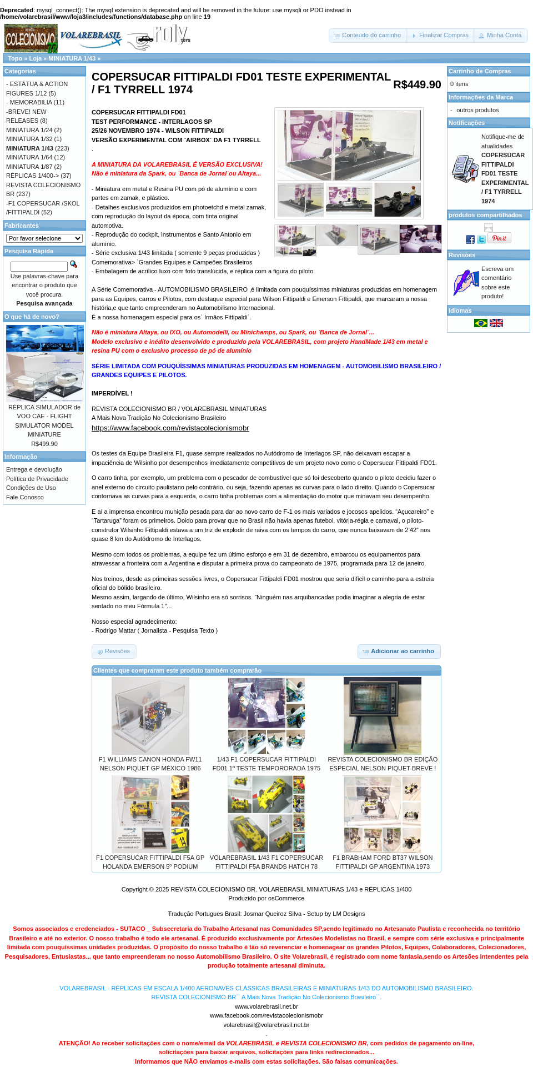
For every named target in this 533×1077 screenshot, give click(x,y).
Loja (35, 58)
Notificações (467, 122)
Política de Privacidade (37, 478)
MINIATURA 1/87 (29, 166)
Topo (15, 58)
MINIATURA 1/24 (29, 130)
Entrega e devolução (34, 469)
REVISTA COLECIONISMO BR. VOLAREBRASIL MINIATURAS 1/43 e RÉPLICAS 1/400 (290, 889)
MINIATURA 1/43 (71, 58)
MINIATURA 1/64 (29, 157)
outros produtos (477, 110)
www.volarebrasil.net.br (266, 1006)
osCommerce (286, 898)
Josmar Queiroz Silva (273, 913)
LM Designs (349, 913)
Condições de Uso (31, 487)
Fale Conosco (25, 497)
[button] (368, 35)
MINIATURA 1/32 (29, 139)
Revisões (462, 255)
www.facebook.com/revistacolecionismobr (266, 1015)
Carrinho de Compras (480, 71)
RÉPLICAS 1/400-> (32, 175)
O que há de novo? (31, 316)
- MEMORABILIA (29, 102)
